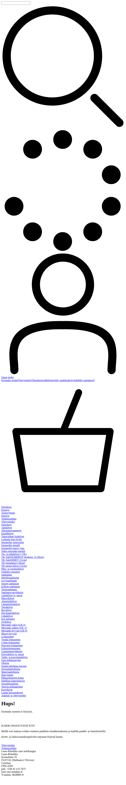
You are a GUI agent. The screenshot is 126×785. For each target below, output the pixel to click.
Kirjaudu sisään (9, 380)
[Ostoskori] (63, 445)
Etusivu (5, 510)
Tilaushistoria (38, 380)
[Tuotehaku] (15, 3)
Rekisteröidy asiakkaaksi (58, 380)
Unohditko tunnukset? (83, 380)
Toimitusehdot (8, 518)
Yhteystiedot (24, 380)
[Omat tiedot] (63, 315)
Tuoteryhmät (8, 512)
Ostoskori (6, 524)
